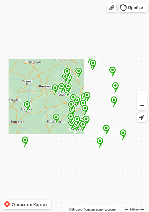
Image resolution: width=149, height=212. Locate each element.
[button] (111, 7)
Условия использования (100, 209)
